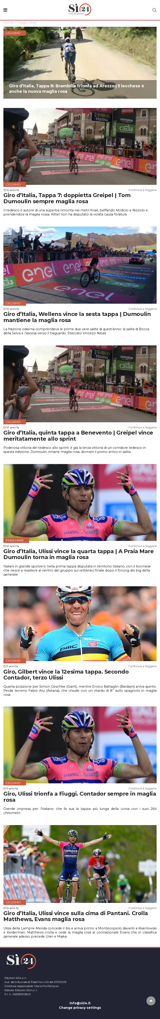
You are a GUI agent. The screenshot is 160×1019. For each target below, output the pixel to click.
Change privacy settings (80, 1008)
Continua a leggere (142, 190)
